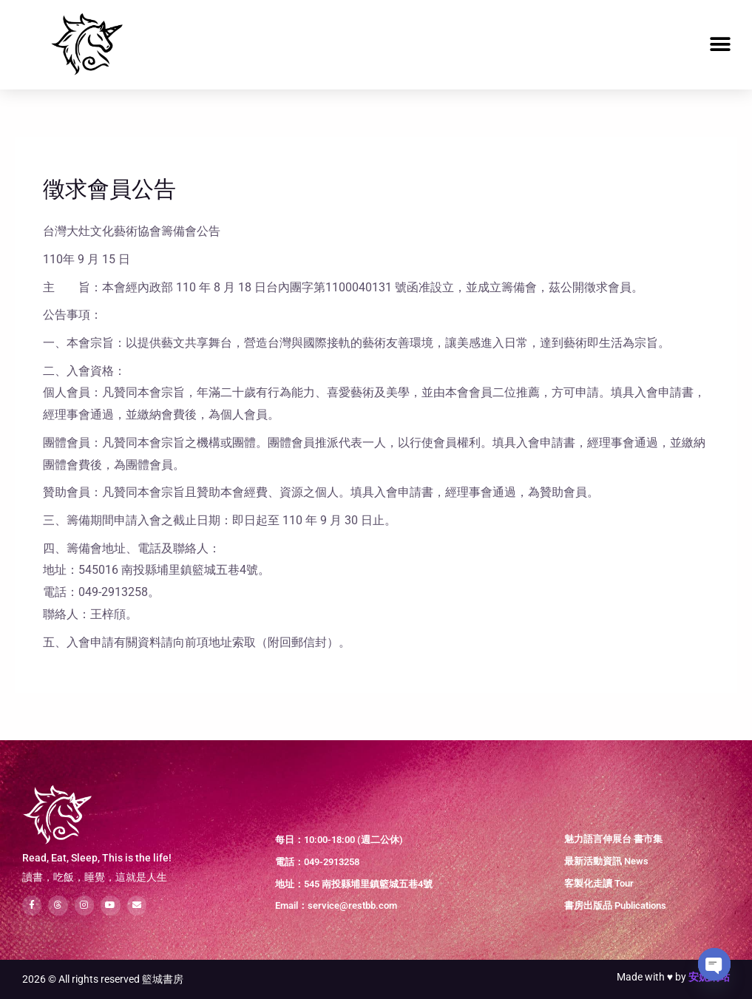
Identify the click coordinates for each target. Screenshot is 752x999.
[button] (720, 44)
